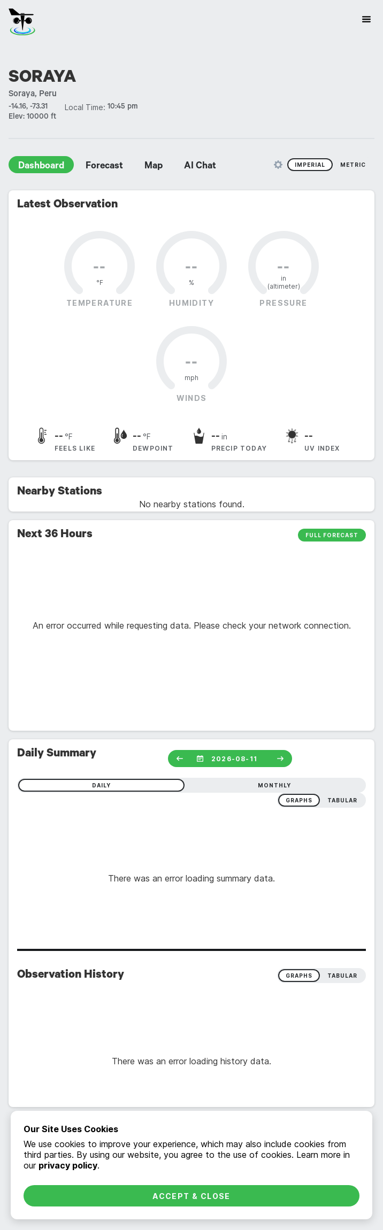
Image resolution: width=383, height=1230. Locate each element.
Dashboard (41, 166)
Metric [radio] (353, 164)
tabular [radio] (342, 800)
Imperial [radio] (310, 164)
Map (153, 166)
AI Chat (200, 166)
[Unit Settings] (278, 164)
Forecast (104, 166)
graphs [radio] (299, 800)
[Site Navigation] (366, 19)
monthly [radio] (274, 785)
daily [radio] (101, 785)
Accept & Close (191, 1196)
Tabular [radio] (342, 975)
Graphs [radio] (299, 975)
